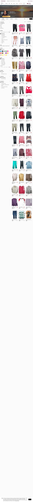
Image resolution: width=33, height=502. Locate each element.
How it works (24, 3)
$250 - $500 (2, 63)
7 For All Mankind (3, 36)
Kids (11, 3)
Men (9, 3)
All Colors (2, 49)
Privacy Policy (17, 500)
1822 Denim (2, 34)
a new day (2, 37)
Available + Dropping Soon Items (4, 85)
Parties (17, 3)
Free (1, 72)
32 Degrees (2, 35)
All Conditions (3, 77)
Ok (29, 499)
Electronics (2, 28)
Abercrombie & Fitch (3, 39)
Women (7, 3)
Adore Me (2, 41)
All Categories (2, 23)
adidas (1, 40)
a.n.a (1, 38)
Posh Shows (20, 3)
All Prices (2, 58)
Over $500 (2, 64)
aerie (1, 42)
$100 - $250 (2, 62)
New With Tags (3, 78)
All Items (2, 71)
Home (14, 3)
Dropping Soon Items (3, 86)
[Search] (14, 1)
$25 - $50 (2, 60)
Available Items (3, 83)
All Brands (2, 33)
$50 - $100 (2, 61)
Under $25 (2, 59)
